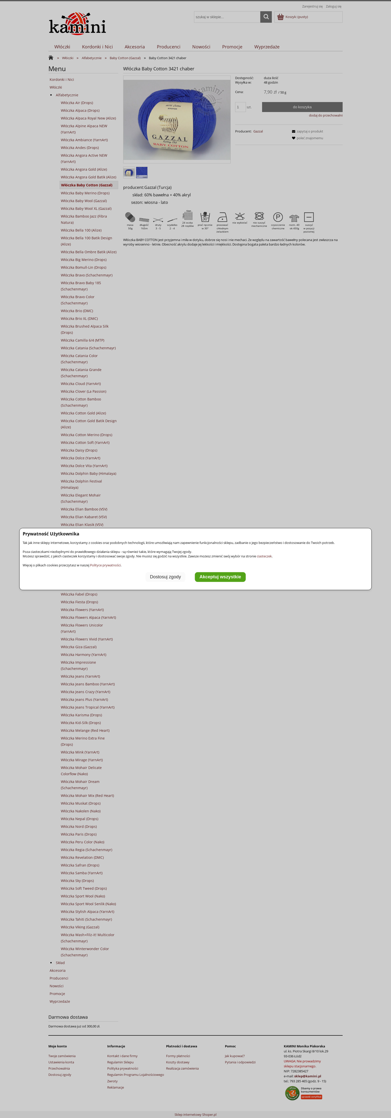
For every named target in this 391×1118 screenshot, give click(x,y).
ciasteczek (264, 556)
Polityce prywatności (105, 565)
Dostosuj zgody (165, 576)
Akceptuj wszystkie (220, 576)
